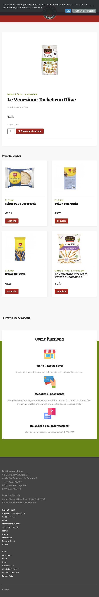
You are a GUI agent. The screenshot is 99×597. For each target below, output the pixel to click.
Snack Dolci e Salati (10, 527)
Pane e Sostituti (8, 510)
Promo (5, 531)
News (4, 562)
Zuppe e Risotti (8, 541)
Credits (5, 589)
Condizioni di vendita (11, 569)
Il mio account (8, 566)
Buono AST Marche (10, 573)
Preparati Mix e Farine (11, 524)
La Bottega (7, 555)
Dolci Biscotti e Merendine (13, 513)
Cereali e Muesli (9, 517)
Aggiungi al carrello (29, 131)
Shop (4, 559)
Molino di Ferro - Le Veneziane (22, 94)
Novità (5, 534)
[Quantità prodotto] (11, 131)
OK (68, 10)
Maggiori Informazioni (84, 10)
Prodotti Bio (7, 538)
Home (4, 552)
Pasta (4, 520)
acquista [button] (11, 221)
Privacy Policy (8, 576)
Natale (5, 545)
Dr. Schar (9, 200)
